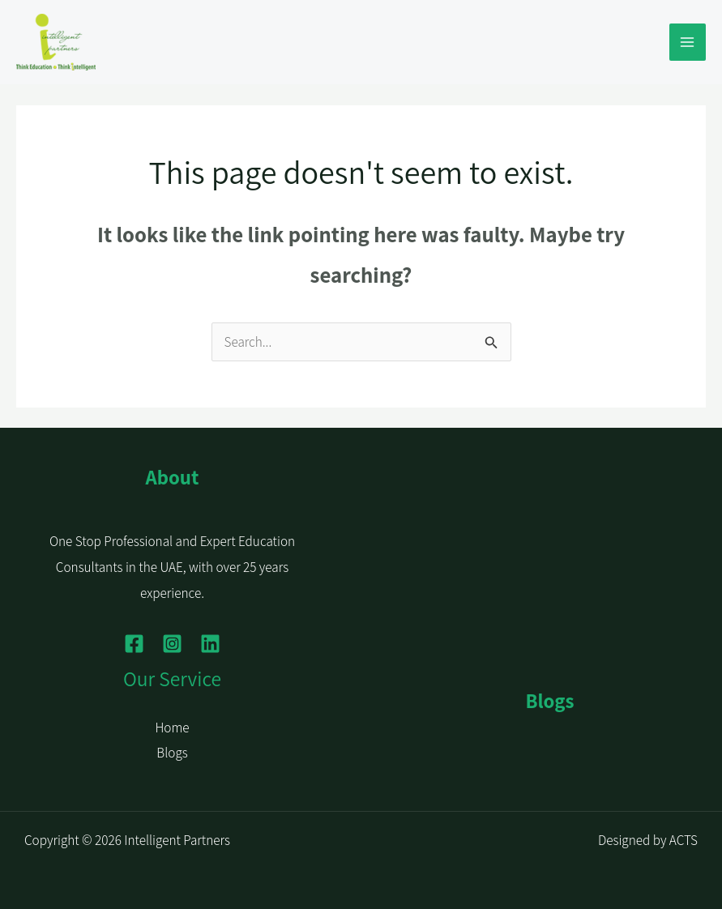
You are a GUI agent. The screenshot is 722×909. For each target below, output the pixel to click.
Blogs (171, 753)
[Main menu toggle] (688, 42)
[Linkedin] (210, 644)
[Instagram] (172, 644)
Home (172, 727)
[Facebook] (134, 644)
